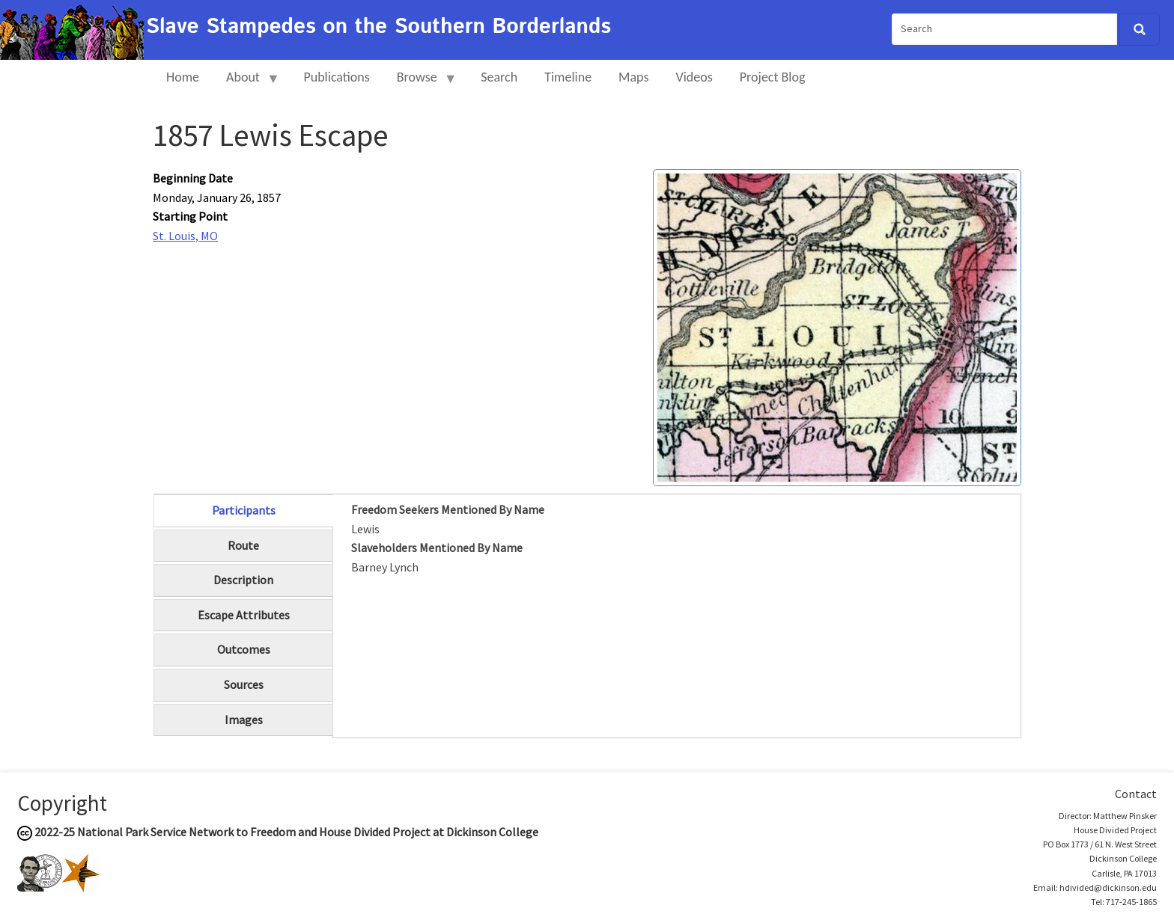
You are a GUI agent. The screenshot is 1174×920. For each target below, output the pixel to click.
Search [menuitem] (499, 77)
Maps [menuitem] (633, 77)
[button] (837, 326)
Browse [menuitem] (420, 83)
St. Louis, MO (185, 235)
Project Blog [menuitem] (773, 77)
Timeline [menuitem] (567, 77)
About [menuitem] (246, 83)
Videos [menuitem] (694, 77)
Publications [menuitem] (336, 77)
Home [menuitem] (182, 77)
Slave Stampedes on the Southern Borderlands (378, 27)
